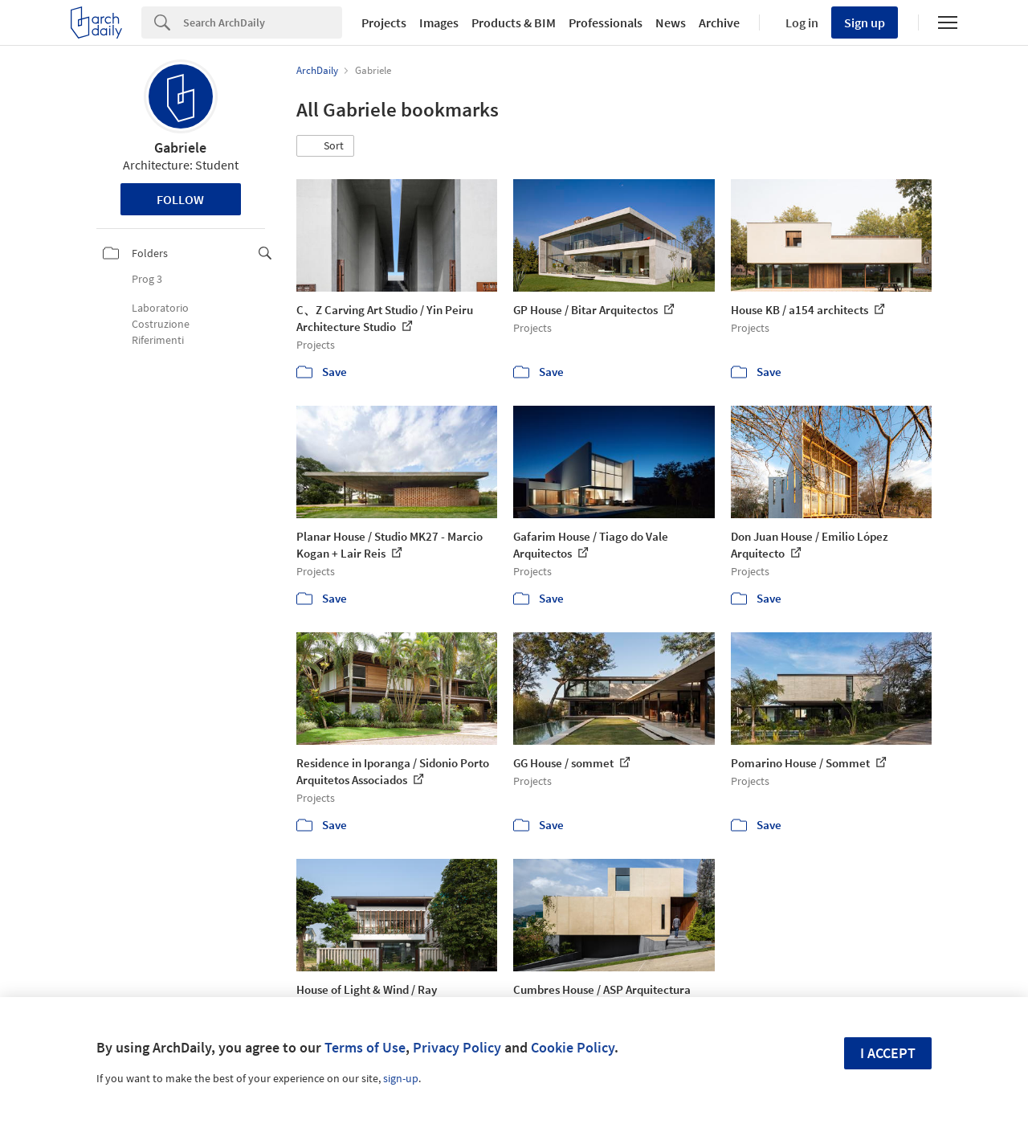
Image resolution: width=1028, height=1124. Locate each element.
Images (439, 22)
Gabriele (180, 147)
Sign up (864, 22)
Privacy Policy (457, 1047)
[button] (325, 146)
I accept (888, 1053)
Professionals (605, 22)
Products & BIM (513, 22)
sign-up (400, 1078)
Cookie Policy (572, 1047)
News (670, 22)
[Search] (262, 22)
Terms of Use (365, 1047)
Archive (719, 22)
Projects (383, 22)
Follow (180, 199)
